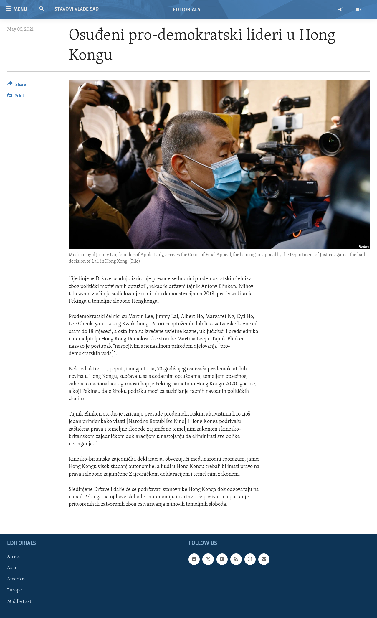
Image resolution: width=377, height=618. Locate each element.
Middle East (19, 601)
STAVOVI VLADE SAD (76, 9)
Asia (11, 568)
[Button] (16, 86)
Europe (14, 590)
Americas (17, 579)
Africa (13, 557)
